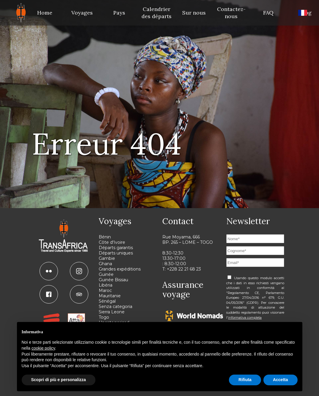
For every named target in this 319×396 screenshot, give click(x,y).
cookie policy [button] (43, 348)
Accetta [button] (280, 379)
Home (44, 12)
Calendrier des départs (157, 13)
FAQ (268, 12)
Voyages (82, 12)
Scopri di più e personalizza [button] (58, 379)
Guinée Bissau (113, 279)
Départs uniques (116, 253)
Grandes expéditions (120, 269)
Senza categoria (115, 306)
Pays (119, 12)
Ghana (105, 263)
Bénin (105, 237)
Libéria (105, 285)
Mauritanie (110, 295)
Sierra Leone (112, 312)
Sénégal (107, 301)
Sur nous (194, 12)
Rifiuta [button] (245, 379)
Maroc (105, 290)
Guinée (106, 274)
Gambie (107, 258)
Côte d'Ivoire (112, 242)
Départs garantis (116, 247)
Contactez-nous (231, 13)
